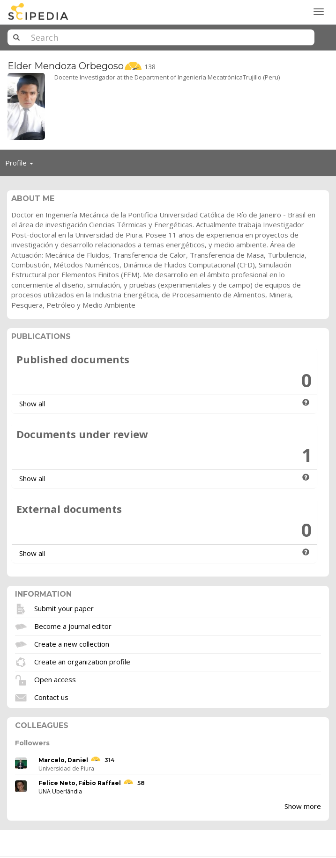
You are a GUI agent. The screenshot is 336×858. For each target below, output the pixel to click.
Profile (21, 165)
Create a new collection (71, 644)
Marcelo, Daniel (63, 760)
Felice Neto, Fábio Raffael (79, 782)
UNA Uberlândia (60, 791)
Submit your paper (64, 608)
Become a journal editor (73, 626)
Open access (55, 679)
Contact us (51, 697)
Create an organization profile (82, 661)
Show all (32, 403)
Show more (302, 806)
